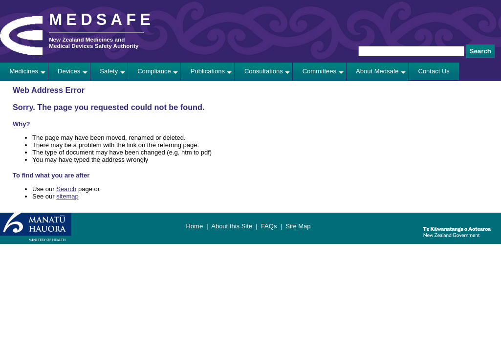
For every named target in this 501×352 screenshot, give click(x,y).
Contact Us (434, 71)
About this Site (231, 226)
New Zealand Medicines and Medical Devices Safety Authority (93, 42)
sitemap (67, 196)
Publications (208, 71)
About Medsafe (377, 71)
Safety (109, 71)
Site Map (297, 226)
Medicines (24, 71)
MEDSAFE (101, 19)
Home (194, 226)
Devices (69, 71)
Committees (319, 71)
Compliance (154, 71)
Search (66, 189)
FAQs (269, 226)
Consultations (263, 71)
